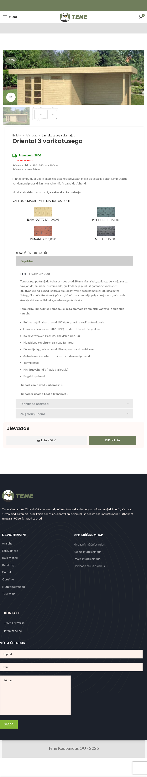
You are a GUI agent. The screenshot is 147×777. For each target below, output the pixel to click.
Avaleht (7, 543)
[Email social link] (35, 253)
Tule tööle (8, 593)
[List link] (73, 623)
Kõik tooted (10, 557)
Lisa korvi (46, 440)
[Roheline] (106, 215)
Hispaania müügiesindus (89, 544)
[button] (7, 77)
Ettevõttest (10, 550)
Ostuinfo (8, 579)
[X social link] (29, 253)
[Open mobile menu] (10, 17)
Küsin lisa (112, 440)
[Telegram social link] (45, 253)
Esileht (16, 135)
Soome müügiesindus (87, 551)
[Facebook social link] (25, 253)
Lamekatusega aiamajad (58, 135)
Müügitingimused (13, 586)
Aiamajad (31, 135)
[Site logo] (73, 16)
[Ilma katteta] (43, 215)
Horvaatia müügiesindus (89, 566)
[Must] (106, 234)
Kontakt (7, 572)
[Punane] (43, 234)
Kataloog (8, 565)
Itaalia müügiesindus (87, 558)
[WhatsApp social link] (40, 253)
